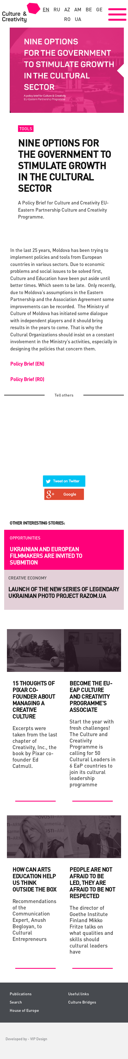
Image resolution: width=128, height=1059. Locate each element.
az (67, 9)
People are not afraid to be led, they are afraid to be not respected (92, 883)
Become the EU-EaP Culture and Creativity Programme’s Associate (91, 696)
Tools (25, 128)
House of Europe (24, 1010)
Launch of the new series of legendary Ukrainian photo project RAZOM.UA (63, 592)
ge (99, 9)
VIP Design (38, 1038)
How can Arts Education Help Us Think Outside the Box (34, 879)
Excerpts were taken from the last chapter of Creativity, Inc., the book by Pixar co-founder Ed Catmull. (34, 747)
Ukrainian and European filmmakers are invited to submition (46, 556)
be (89, 9)
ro (67, 19)
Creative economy (27, 577)
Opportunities (25, 537)
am (77, 9)
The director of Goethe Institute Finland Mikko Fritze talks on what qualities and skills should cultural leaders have (91, 929)
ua (78, 19)
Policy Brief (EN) (27, 364)
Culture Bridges (82, 1002)
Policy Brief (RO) (27, 379)
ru (56, 9)
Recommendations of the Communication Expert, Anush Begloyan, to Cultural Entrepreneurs (34, 920)
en (46, 9)
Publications (21, 994)
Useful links (78, 994)
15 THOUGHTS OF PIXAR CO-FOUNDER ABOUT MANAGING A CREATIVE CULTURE (33, 700)
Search (16, 1002)
